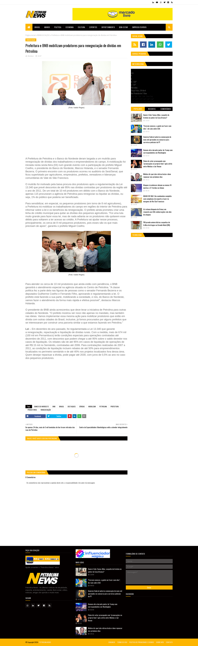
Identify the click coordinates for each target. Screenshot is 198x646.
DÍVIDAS (82, 406)
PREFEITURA (115, 406)
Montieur (31, 56)
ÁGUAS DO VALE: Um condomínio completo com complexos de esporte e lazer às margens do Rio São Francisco (157, 199)
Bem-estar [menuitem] (123, 27)
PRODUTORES (32, 410)
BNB (54, 406)
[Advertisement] (76, 131)
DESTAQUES (72, 406)
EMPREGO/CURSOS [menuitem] (139, 27)
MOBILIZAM (92, 406)
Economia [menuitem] (70, 27)
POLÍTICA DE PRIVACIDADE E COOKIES (141, 642)
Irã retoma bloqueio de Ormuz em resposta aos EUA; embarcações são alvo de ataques (157, 212)
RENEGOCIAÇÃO (43, 35)
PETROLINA (103, 406)
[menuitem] (28, 27)
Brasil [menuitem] (37, 27)
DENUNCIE (111, 642)
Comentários (165, 108)
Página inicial (30, 35)
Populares (138, 108)
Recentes (152, 108)
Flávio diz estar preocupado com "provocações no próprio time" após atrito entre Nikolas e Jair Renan (157, 164)
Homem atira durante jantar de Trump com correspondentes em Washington (158, 151)
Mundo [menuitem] (47, 27)
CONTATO (169, 642)
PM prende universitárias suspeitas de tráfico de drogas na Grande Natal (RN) (156, 223)
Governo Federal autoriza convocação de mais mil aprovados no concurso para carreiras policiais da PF (157, 140)
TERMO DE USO (122, 642)
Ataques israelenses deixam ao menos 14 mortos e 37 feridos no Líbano (157, 186)
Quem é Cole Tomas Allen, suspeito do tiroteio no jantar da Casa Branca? (156, 116)
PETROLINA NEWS (45, 642)
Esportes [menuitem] (93, 27)
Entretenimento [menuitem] (108, 27)
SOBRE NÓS (160, 642)
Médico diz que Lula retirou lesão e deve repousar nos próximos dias (157, 175)
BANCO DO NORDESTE (41, 406)
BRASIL (61, 406)
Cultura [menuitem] (81, 27)
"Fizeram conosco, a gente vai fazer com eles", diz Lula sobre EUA (157, 127)
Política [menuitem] (57, 27)
